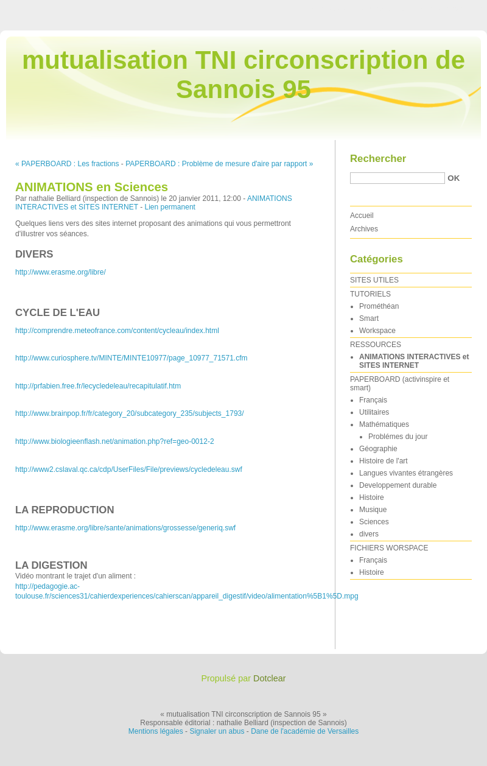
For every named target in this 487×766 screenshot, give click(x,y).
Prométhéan (379, 306)
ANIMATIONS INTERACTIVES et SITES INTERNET (414, 361)
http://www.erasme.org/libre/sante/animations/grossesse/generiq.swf (125, 528)
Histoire (371, 497)
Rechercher (378, 158)
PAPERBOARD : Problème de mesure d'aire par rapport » (219, 164)
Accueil (362, 215)
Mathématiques (384, 424)
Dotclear (269, 678)
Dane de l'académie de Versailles (305, 731)
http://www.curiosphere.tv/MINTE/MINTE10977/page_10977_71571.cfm (131, 358)
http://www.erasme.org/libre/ (60, 272)
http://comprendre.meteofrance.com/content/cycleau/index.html (117, 330)
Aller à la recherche (451, 8)
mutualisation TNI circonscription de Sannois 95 (243, 75)
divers (369, 534)
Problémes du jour (397, 436)
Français (373, 400)
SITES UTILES (374, 280)
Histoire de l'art (383, 461)
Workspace (377, 330)
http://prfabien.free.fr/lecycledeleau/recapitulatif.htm (98, 386)
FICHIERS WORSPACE (389, 548)
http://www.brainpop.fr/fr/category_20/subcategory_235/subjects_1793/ (129, 413)
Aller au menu (391, 8)
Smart (369, 318)
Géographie (378, 448)
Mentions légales (155, 731)
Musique (373, 509)
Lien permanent (170, 207)
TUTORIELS (370, 294)
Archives (364, 229)
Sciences (374, 522)
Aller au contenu (337, 8)
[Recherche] (397, 178)
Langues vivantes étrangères (406, 473)
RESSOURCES (375, 344)
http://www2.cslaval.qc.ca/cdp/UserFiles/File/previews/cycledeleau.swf (128, 469)
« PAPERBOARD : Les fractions (67, 164)
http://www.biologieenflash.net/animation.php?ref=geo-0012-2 (114, 441)
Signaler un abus (216, 731)
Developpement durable (397, 485)
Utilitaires (374, 412)
